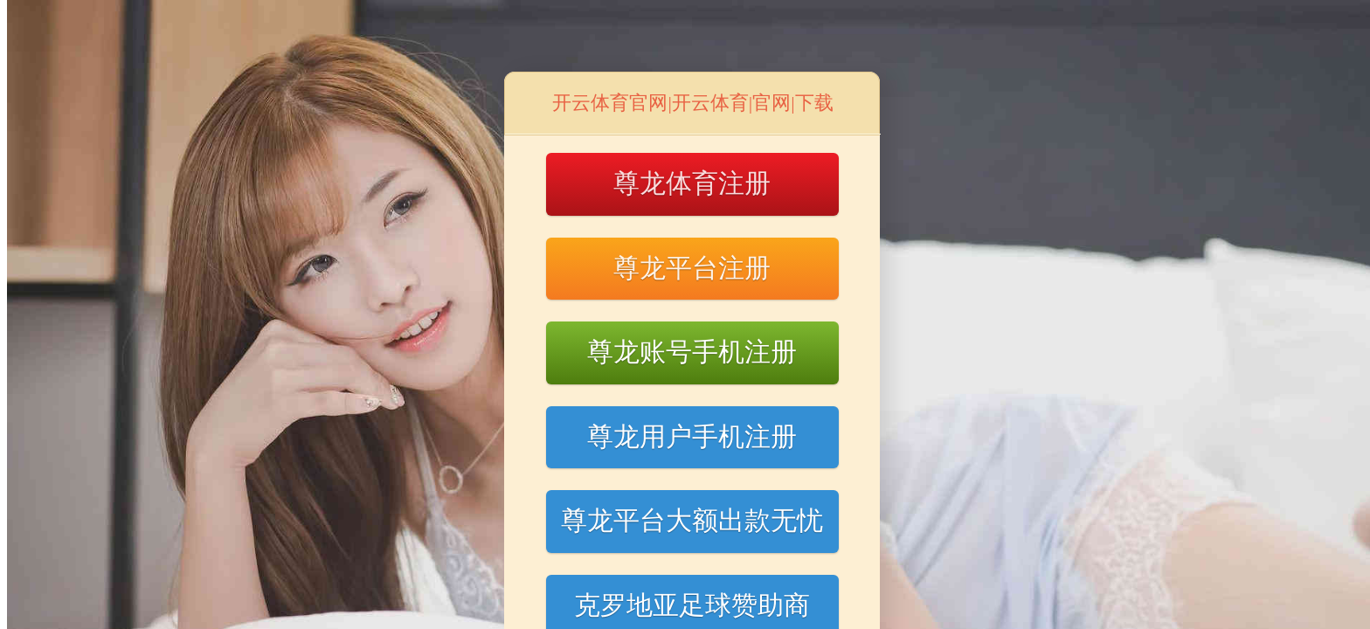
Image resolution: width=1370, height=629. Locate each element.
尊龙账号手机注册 (692, 351)
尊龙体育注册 (692, 183)
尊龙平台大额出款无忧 (692, 520)
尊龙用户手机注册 (692, 436)
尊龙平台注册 (692, 267)
